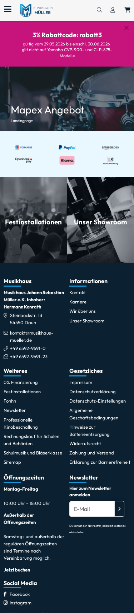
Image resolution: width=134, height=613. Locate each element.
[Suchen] (99, 10)
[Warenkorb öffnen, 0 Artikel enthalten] (127, 10)
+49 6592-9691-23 (29, 350)
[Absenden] (119, 503)
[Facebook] (20, 588)
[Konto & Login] (112, 10)
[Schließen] (126, 28)
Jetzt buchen (17, 563)
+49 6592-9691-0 (28, 342)
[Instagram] (20, 596)
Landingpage (22, 114)
